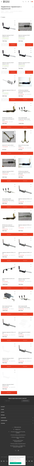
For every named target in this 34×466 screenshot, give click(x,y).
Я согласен (15, 463)
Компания (3, 417)
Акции (2, 409)
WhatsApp (18, 450)
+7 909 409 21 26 (17, 427)
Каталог (3, 406)
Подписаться (25, 400)
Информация (4, 420)
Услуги (2, 412)
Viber (15, 450)
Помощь (3, 423)
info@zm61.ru (18, 429)
